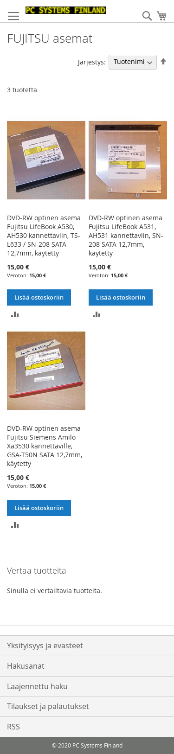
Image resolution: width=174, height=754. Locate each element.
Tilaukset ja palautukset (48, 706)
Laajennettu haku (37, 686)
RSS (13, 727)
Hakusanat (26, 666)
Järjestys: (92, 61)
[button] (15, 314)
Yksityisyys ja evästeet (45, 645)
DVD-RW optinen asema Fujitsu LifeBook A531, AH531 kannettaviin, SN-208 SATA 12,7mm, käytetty (126, 235)
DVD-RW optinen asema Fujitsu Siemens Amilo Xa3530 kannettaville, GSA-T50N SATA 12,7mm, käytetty (44, 446)
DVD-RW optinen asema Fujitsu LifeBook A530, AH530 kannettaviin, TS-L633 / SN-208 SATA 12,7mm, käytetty (44, 235)
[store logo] (66, 10)
